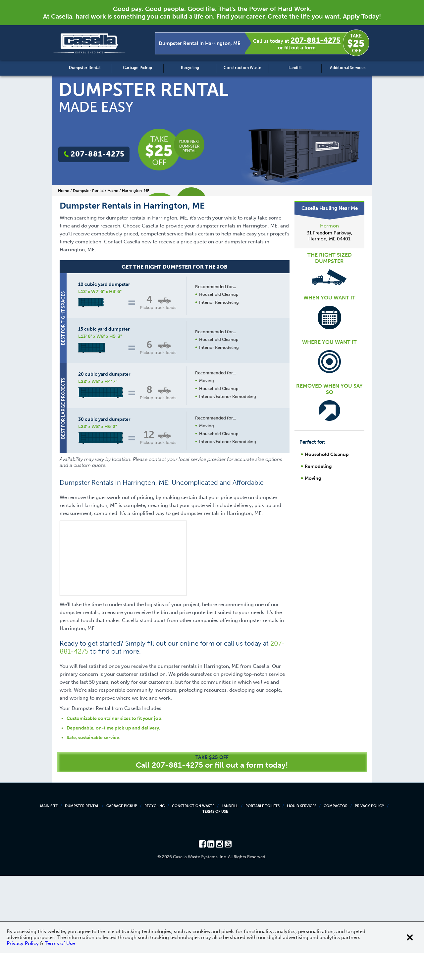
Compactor (335, 883)
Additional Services (347, 67)
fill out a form (300, 48)
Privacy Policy (369, 883)
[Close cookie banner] (410, 937)
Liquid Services (301, 883)
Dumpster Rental (84, 67)
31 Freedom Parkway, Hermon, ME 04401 (329, 236)
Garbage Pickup (137, 67)
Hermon (329, 226)
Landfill (295, 67)
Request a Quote (218, 528)
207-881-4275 (316, 40)
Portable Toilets (262, 883)
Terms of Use (215, 889)
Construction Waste (242, 67)
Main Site (49, 883)
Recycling (190, 67)
